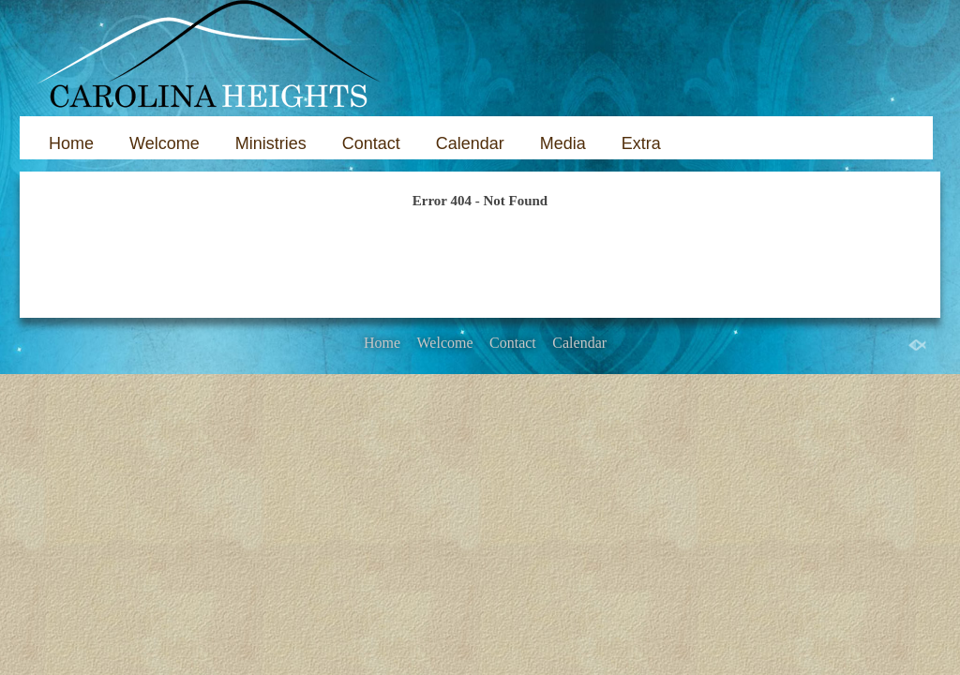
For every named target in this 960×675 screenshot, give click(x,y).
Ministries (271, 143)
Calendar (470, 143)
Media (563, 143)
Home (71, 143)
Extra (641, 143)
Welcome (164, 143)
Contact (371, 143)
